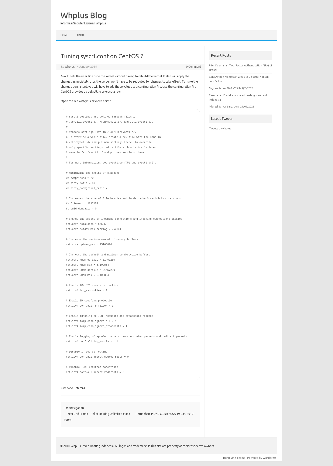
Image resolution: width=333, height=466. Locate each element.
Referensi (80, 387)
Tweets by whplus (220, 128)
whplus (70, 66)
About (81, 35)
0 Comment (193, 66)
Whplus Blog (84, 15)
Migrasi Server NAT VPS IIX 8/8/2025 (231, 88)
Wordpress (270, 457)
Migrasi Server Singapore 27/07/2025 (231, 106)
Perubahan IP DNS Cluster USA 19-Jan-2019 (166, 413)
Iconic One (229, 457)
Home (64, 35)
